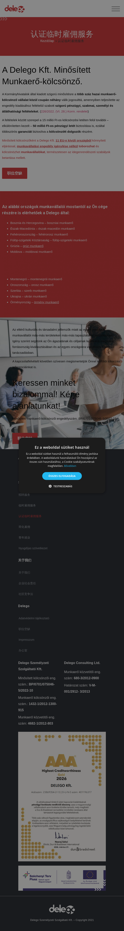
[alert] (62, 465)
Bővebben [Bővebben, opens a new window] (70, 466)
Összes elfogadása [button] (62, 476)
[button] (62, 486)
